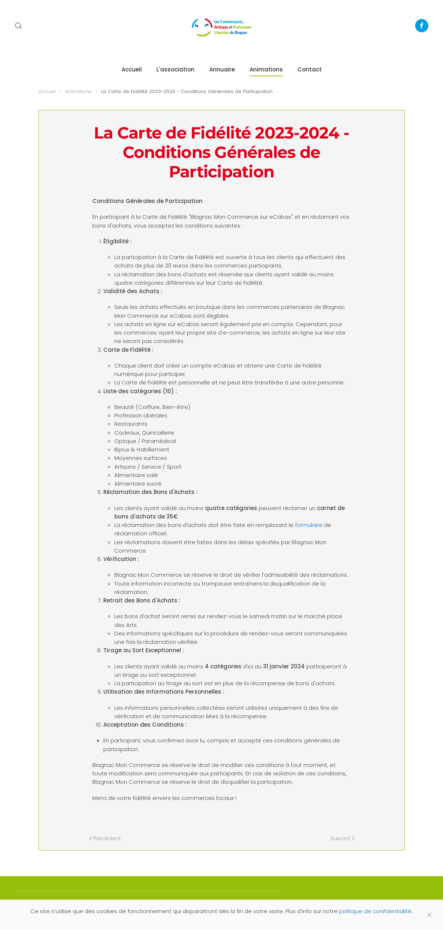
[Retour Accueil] (221, 25)
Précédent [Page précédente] (105, 838)
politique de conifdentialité (375, 911)
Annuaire (222, 69)
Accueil (132, 69)
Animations (266, 69)
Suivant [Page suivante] (342, 838)
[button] (18, 25)
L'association (175, 69)
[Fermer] (429, 914)
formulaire (308, 525)
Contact (310, 69)
